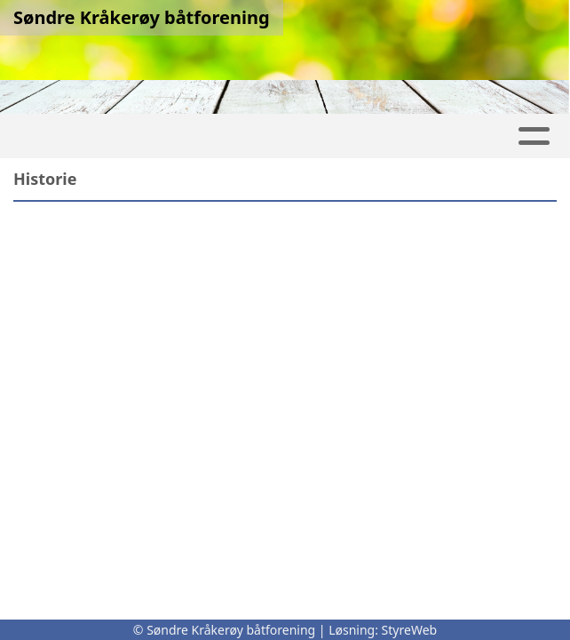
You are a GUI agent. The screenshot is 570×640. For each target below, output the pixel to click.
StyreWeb (410, 629)
